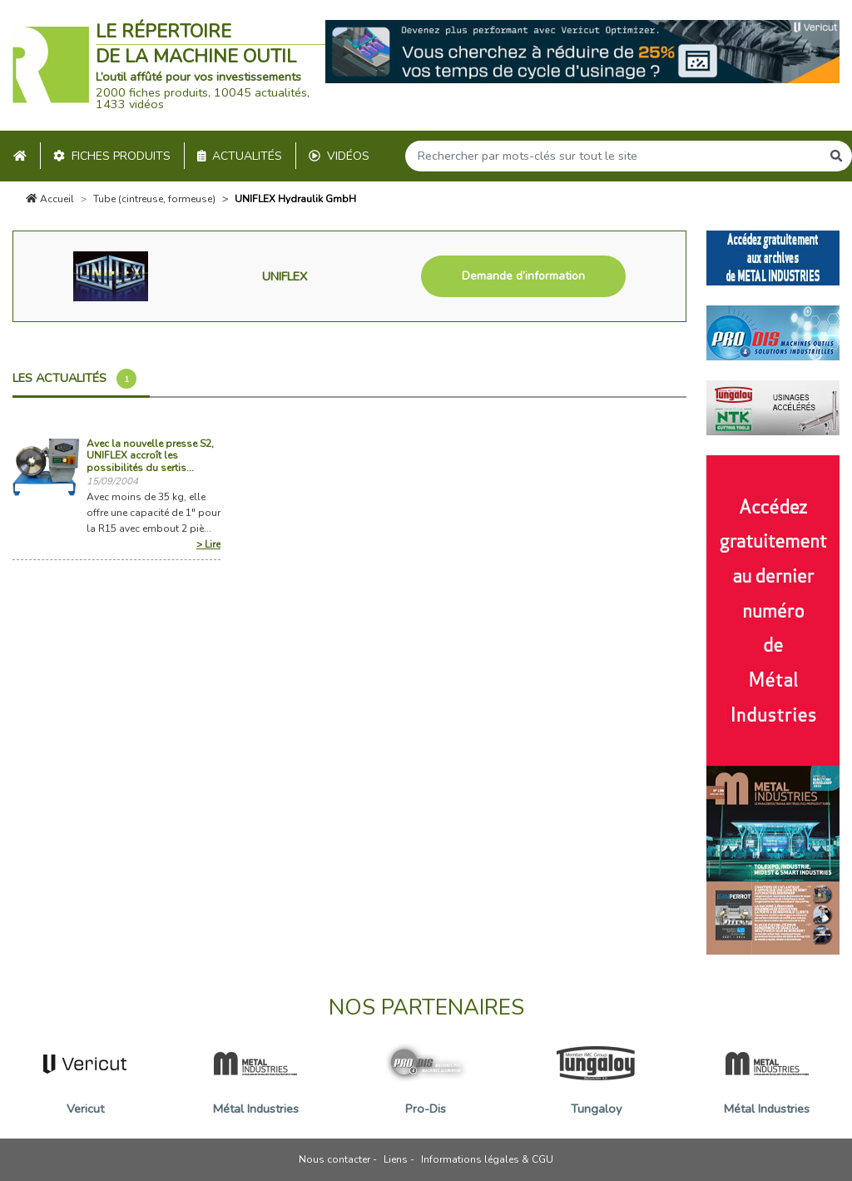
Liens (396, 1159)
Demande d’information (523, 276)
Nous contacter (334, 1159)
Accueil (50, 199)
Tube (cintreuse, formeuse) (154, 199)
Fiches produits (112, 156)
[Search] (613, 156)
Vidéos (339, 156)
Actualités (240, 156)
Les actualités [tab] (74, 379)
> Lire (208, 544)
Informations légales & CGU (487, 1159)
